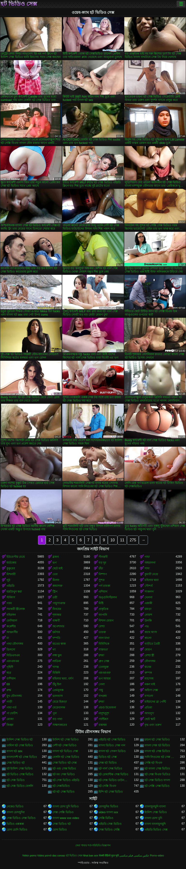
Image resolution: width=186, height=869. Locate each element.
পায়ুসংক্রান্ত (59, 603)
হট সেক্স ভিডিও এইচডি (66, 780)
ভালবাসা (58, 696)
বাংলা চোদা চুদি (153, 818)
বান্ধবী (56, 620)
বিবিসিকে (104, 643)
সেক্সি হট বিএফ (153, 762)
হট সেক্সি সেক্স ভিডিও (157, 786)
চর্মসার (56, 632)
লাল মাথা (104, 638)
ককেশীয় (11, 626)
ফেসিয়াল (12, 620)
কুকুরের (11, 568)
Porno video (157, 855)
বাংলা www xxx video (66, 818)
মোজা (10, 719)
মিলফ (56, 580)
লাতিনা (57, 661)
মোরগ (148, 649)
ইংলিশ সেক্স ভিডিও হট (20, 739)
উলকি (148, 620)
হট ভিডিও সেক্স (18, 4)
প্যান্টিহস (103, 719)
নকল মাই (150, 684)
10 (112, 540)
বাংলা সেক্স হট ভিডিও (157, 745)
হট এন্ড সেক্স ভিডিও (64, 768)
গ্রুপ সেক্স (104, 661)
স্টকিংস (11, 597)
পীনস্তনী (103, 556)
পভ (147, 626)
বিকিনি (56, 672)
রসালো (149, 696)
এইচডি (11, 585)
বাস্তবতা (103, 649)
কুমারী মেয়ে (151, 574)
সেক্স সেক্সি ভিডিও (63, 812)
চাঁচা (101, 568)
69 (8, 684)
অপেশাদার (58, 626)
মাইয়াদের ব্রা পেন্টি (155, 701)
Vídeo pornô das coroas (51, 855)
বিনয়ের (57, 609)
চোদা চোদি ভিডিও (17, 829)
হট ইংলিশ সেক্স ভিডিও (20, 768)
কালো (148, 638)
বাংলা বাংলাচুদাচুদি (155, 824)
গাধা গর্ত (11, 707)
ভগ (55, 562)
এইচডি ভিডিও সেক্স (156, 829)
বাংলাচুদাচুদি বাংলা (155, 806)
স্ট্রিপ (55, 591)
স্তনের (148, 667)
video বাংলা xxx (108, 812)
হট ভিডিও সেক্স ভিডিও (20, 774)
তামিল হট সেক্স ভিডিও (20, 745)
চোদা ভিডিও (60, 829)
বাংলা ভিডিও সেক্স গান (112, 745)
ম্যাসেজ (149, 678)
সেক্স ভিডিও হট (16, 762)
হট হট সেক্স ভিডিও (64, 791)
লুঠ (8, 580)
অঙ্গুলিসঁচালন (108, 597)
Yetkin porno (29, 855)
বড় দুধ (102, 562)
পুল (55, 713)
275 (133, 540)
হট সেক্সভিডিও (61, 786)
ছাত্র (9, 672)
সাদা (147, 568)
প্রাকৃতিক (103, 609)
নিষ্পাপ (103, 574)
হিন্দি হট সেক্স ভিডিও (111, 791)
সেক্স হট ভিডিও (108, 762)
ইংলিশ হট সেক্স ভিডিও (66, 739)
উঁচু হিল (57, 684)
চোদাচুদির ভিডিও (108, 806)
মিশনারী (11, 574)
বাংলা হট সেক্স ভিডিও (157, 751)
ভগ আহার (105, 678)
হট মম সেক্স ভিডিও (64, 774)
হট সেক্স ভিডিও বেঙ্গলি (20, 786)
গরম (9, 603)
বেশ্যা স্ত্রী (149, 655)
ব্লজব (56, 556)
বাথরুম (103, 696)
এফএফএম (13, 661)
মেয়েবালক (59, 707)
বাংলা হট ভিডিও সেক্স (65, 751)
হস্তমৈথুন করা (14, 591)
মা (8, 638)
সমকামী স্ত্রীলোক (16, 609)
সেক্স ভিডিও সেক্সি (109, 829)
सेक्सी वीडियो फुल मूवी (109, 855)
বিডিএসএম (13, 655)
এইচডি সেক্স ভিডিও (110, 824)
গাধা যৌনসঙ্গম (15, 643)
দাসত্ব (56, 667)
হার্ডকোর (11, 562)
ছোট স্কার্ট (150, 719)
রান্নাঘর (103, 725)
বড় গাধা (57, 719)
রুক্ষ (9, 690)
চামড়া (148, 609)
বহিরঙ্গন (11, 614)
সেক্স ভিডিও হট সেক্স (65, 762)
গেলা (102, 684)
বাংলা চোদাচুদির (16, 812)
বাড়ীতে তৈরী (152, 643)
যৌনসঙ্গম (150, 661)
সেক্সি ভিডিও (106, 818)
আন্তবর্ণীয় (12, 632)
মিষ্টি (101, 603)
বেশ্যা (102, 626)
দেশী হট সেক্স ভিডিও (65, 745)
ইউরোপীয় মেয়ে (16, 556)
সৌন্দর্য (149, 585)
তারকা (102, 632)
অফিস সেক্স (151, 690)
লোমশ (148, 614)
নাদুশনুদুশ (104, 713)
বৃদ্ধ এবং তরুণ (153, 725)
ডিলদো (11, 649)
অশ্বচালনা (150, 562)
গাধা (147, 556)
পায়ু (101, 690)
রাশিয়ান (11, 678)
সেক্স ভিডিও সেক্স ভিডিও (21, 818)
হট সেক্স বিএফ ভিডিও (157, 774)
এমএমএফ (105, 672)
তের (55, 574)
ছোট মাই (57, 568)
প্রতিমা (148, 707)
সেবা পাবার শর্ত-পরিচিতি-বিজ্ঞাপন (93, 845)
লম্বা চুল (57, 655)
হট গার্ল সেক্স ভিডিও (110, 768)
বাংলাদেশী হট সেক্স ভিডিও (22, 757)
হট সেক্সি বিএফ (107, 786)
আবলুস (149, 713)
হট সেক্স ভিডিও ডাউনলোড (114, 780)
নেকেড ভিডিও (15, 806)
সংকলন (149, 591)
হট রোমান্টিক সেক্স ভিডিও (113, 774)
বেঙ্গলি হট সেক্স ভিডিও (66, 757)
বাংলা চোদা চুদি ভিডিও (66, 806)
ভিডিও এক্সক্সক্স (15, 824)
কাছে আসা (151, 632)
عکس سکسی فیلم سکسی (134, 855)
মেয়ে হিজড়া (60, 701)
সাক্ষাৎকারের (60, 725)
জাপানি (103, 614)
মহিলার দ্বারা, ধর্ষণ (63, 678)
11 (122, 540)
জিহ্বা (10, 725)
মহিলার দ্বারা (152, 580)
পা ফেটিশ (12, 713)
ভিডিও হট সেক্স (108, 757)
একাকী (148, 603)
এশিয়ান (103, 591)
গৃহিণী (10, 667)
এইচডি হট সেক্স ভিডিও (112, 739)
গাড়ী (9, 701)
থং (54, 649)
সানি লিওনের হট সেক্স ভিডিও (160, 757)
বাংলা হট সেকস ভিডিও (112, 751)
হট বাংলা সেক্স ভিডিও (157, 768)
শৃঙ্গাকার (57, 614)
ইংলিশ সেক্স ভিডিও (156, 812)
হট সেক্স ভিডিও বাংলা (157, 780)
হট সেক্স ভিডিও (16, 780)
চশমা (101, 655)
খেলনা (148, 597)
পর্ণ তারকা (104, 585)
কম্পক (148, 672)
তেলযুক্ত (104, 667)
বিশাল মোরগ (106, 620)
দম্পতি (56, 638)
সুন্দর (102, 580)
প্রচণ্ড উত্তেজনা (107, 707)
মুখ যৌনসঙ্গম (14, 696)
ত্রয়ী (55, 597)
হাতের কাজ (59, 643)
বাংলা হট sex (14, 751)
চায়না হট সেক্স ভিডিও (157, 739)
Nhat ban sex (90, 855)
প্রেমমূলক (58, 690)
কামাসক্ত (57, 585)
